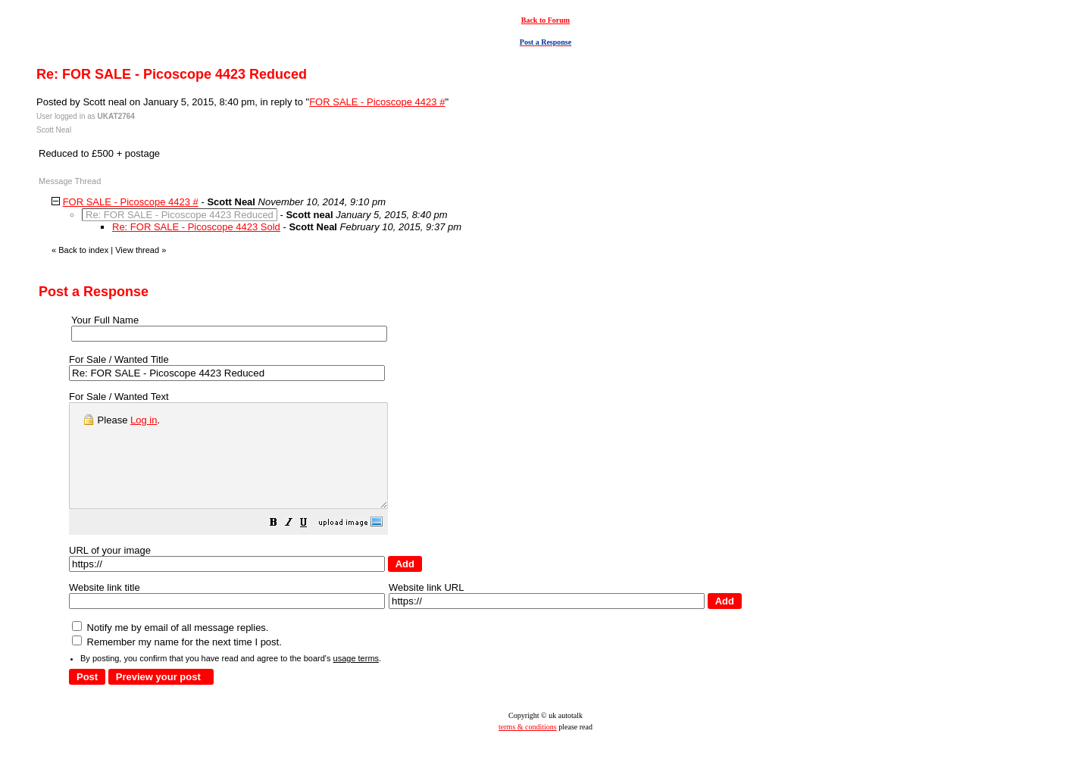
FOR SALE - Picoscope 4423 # (377, 102)
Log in (143, 420)
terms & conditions (528, 747)
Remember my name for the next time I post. (177, 662)
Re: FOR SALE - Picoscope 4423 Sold (196, 227)
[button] (311, 545)
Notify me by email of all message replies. (170, 648)
